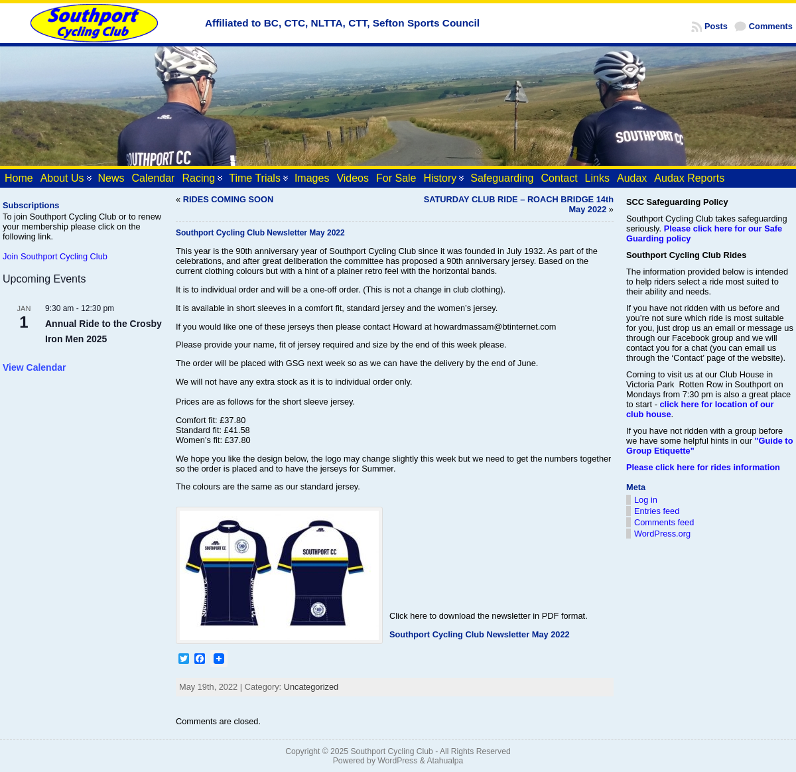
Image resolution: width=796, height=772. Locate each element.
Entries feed (656, 511)
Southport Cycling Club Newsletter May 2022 (479, 634)
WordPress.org (662, 534)
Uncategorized (311, 687)
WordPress (397, 760)
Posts (716, 26)
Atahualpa (445, 760)
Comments (771, 26)
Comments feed (664, 522)
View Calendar (34, 367)
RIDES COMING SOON (228, 199)
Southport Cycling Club (391, 751)
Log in (645, 500)
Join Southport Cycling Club (55, 256)
